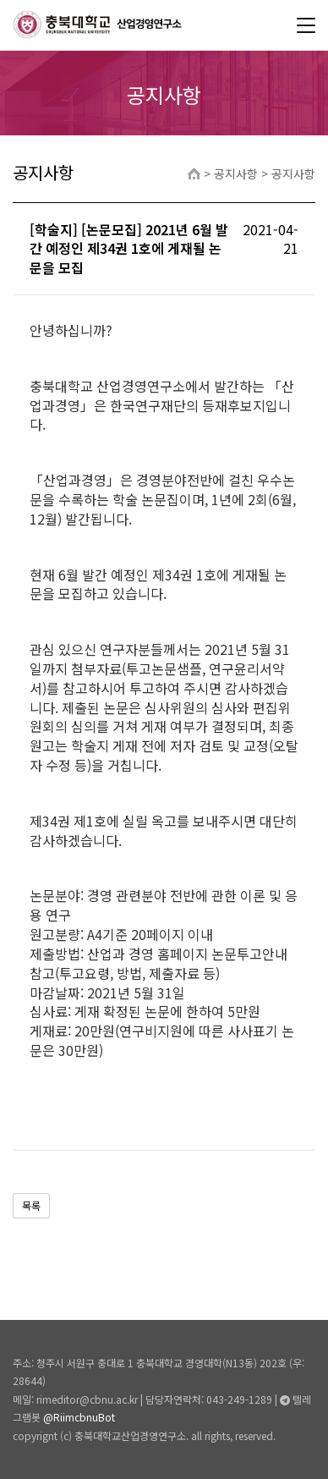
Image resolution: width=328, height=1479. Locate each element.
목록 (31, 1205)
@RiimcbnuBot (79, 1417)
